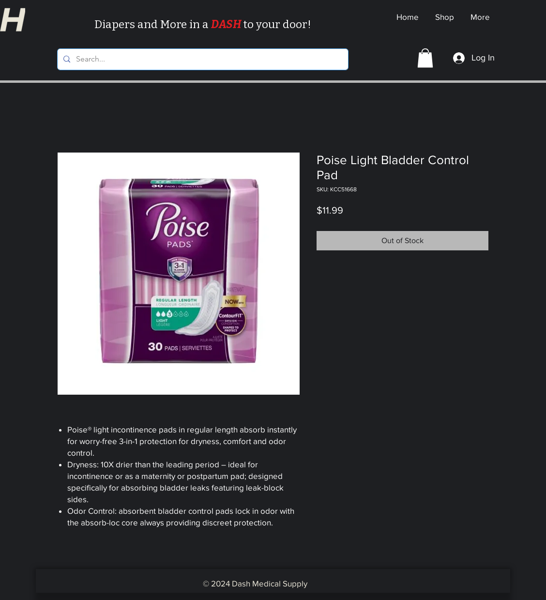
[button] (425, 57)
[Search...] (202, 59)
